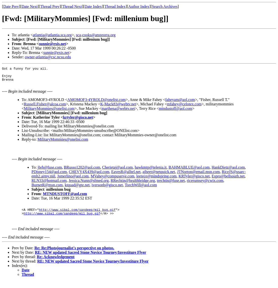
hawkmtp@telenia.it (151, 171)
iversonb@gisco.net (107, 189)
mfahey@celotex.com (184, 107)
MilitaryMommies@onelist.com (49, 111)
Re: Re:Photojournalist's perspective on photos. (74, 255)
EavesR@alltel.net (126, 175)
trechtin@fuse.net (171, 184)
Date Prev (11, 6)
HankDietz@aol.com (228, 171)
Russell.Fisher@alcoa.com (45, 107)
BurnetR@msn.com (47, 189)
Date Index (93, 6)
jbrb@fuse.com (50, 171)
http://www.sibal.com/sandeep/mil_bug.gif (77, 215)
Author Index (138, 6)
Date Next (30, 6)
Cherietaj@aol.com (117, 171)
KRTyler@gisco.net (194, 180)
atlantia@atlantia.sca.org (52, 35)
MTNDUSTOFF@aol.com (65, 197)
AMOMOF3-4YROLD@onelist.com (96, 102)
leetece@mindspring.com (156, 180)
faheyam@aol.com (180, 102)
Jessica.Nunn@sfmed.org (89, 184)
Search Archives (164, 6)
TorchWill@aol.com (141, 189)
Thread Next (72, 6)
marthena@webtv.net (118, 111)
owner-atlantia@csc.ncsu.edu (48, 57)
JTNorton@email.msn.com (198, 175)
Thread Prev (49, 6)
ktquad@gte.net (77, 189)
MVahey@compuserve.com (112, 180)
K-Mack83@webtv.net (118, 107)
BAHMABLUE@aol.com (189, 171)
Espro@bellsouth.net (228, 180)
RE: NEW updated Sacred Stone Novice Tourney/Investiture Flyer (90, 260)
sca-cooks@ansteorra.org (96, 35)
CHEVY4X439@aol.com (89, 175)
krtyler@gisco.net (78, 120)
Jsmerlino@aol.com (73, 180)
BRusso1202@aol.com (82, 171)
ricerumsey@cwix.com (205, 184)
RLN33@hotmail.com (49, 184)
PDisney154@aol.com (49, 175)
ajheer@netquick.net (159, 175)
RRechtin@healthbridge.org (133, 184)
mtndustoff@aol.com (175, 111)
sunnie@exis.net (52, 44)
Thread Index (115, 6)
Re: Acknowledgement (55, 264)
